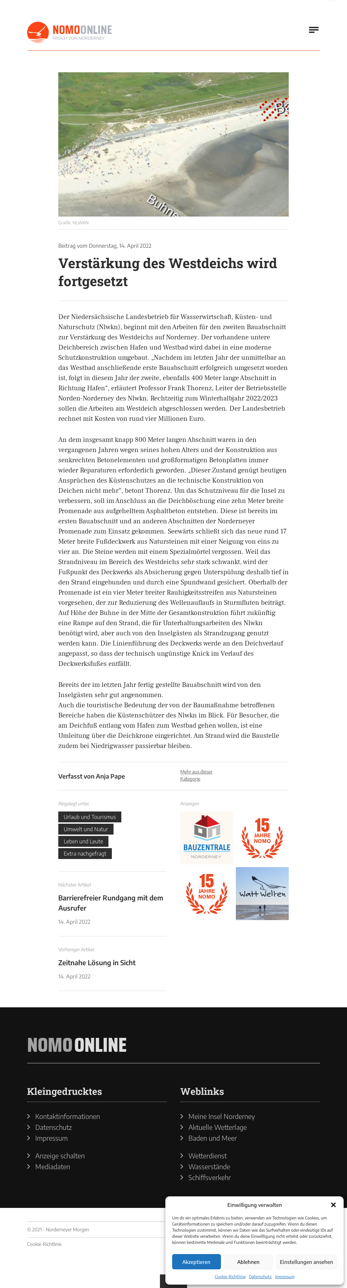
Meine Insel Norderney (221, 1116)
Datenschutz (260, 1276)
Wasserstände (209, 1166)
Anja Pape (110, 776)
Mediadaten (52, 1166)
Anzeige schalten (60, 1155)
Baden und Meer (212, 1138)
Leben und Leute (83, 841)
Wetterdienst (207, 1155)
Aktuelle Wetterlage (217, 1127)
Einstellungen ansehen (306, 1262)
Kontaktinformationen (67, 1116)
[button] (333, 1204)
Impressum (284, 1276)
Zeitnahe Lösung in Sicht (97, 962)
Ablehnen (248, 1262)
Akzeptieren (196, 1262)
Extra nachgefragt (85, 853)
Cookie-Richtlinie (230, 1276)
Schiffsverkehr (209, 1177)
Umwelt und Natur (86, 829)
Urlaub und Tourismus (90, 817)
